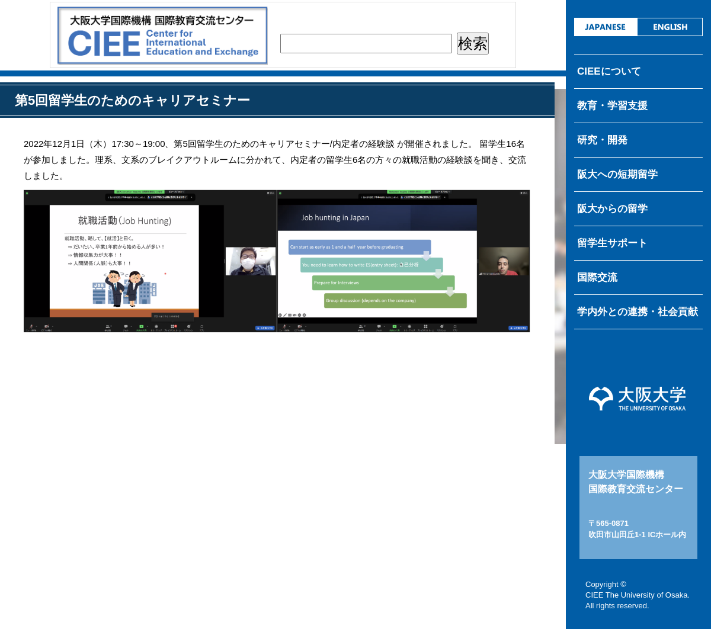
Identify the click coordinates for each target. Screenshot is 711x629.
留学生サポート (612, 243)
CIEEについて (609, 71)
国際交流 (597, 277)
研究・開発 (602, 140)
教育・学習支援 (612, 105)
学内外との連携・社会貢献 (637, 311)
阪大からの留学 (612, 208)
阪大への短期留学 (617, 174)
